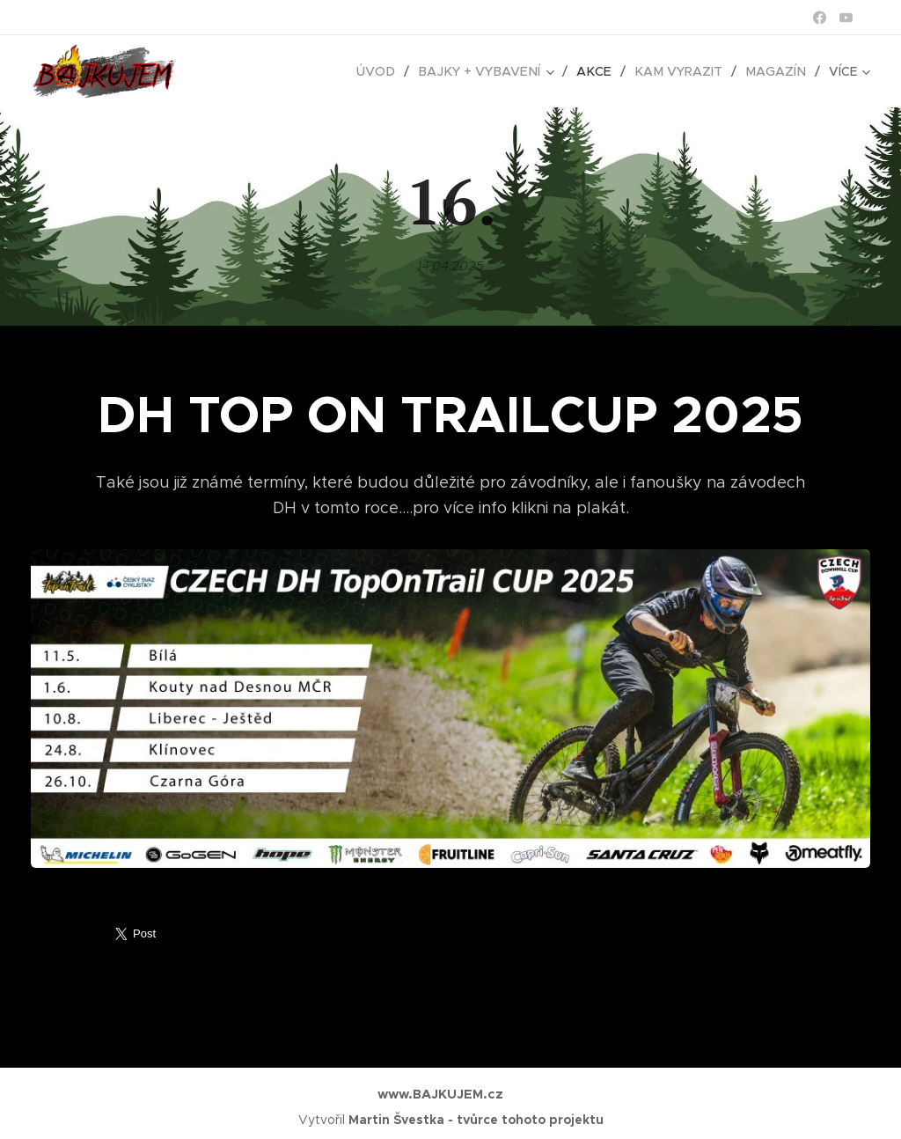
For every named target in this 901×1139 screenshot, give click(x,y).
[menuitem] (392, 71)
